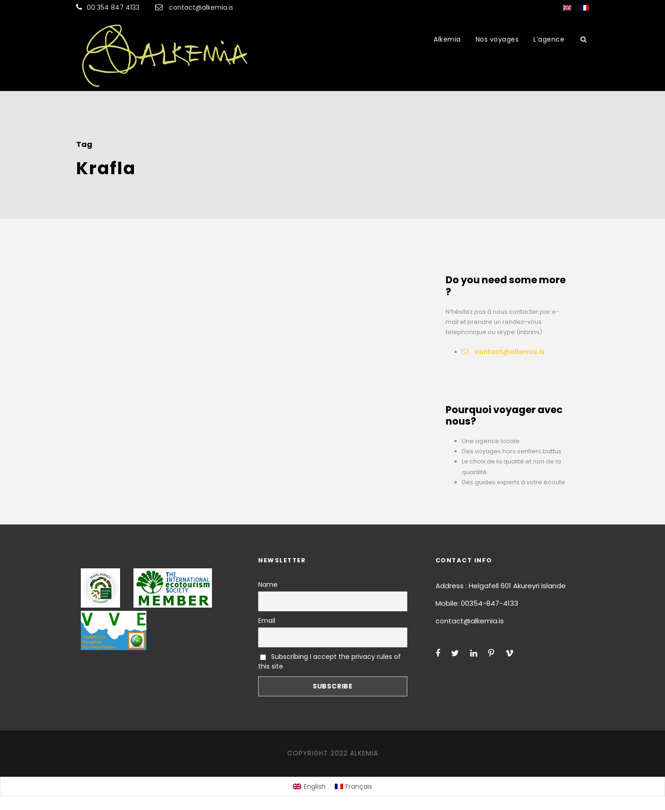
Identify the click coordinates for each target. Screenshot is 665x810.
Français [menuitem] (358, 786)
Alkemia (447, 39)
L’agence (548, 39)
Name (268, 584)
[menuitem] (309, 786)
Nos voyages (497, 39)
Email (266, 620)
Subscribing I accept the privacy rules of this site (329, 661)
